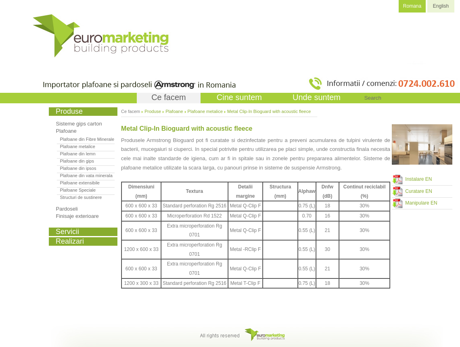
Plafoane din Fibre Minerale (87, 139)
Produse (152, 111)
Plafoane (66, 131)
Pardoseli (67, 209)
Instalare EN (412, 179)
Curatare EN (412, 191)
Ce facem (168, 97)
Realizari (70, 241)
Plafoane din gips (77, 161)
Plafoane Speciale (78, 190)
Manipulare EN (414, 203)
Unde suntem (317, 97)
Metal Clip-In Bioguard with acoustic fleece (269, 111)
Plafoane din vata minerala (86, 175)
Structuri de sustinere (81, 197)
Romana (412, 6)
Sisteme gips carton (79, 124)
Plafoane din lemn (78, 153)
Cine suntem (239, 97)
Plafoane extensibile (80, 182)
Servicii (67, 232)
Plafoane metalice (77, 146)
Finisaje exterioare (77, 216)
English (441, 6)
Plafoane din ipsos (78, 168)
